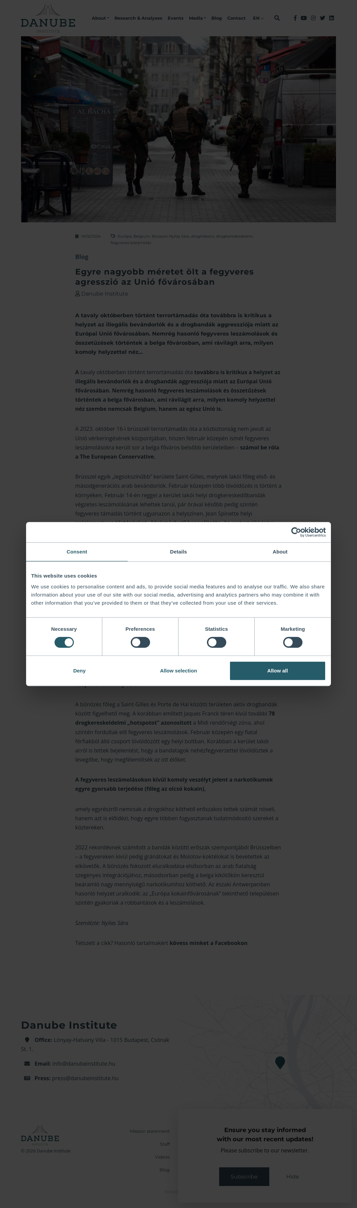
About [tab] (280, 552)
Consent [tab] (77, 552)
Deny (79, 670)
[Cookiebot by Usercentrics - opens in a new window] (296, 532)
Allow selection (178, 670)
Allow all (277, 670)
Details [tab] (178, 552)
